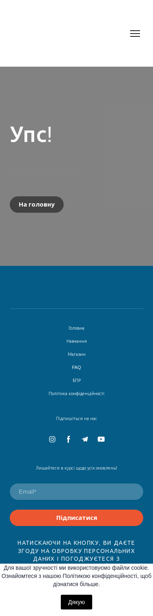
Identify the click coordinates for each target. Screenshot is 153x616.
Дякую (76, 602)
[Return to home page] (68, 33)
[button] (37, 204)
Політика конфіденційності (76, 393)
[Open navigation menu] (135, 33)
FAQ (76, 367)
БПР (77, 380)
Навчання (77, 341)
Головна (76, 328)
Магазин (77, 354)
